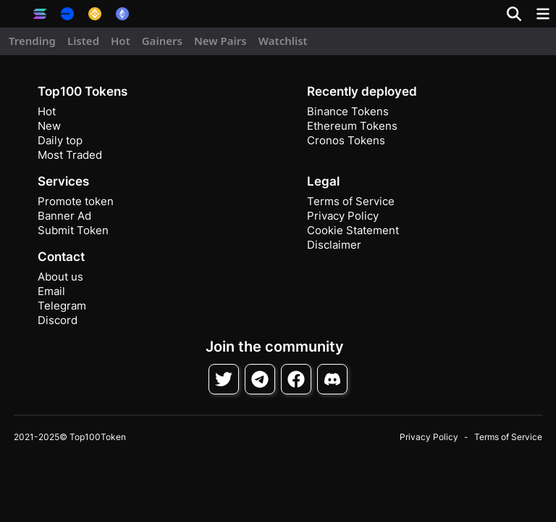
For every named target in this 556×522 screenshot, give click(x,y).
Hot (120, 40)
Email (51, 291)
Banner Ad (64, 216)
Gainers (162, 40)
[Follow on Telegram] (260, 379)
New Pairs (220, 40)
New (49, 126)
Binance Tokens (348, 111)
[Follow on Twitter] (223, 379)
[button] (14, 13)
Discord (57, 320)
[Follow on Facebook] (296, 379)
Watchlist (283, 40)
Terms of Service (351, 201)
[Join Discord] (332, 379)
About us (60, 276)
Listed (83, 40)
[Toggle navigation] (543, 14)
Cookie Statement (353, 230)
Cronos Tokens (346, 140)
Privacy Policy (343, 216)
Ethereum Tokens (352, 126)
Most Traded (70, 155)
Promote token (76, 201)
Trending (32, 40)
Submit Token (73, 230)
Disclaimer (334, 245)
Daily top (60, 140)
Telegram (62, 305)
